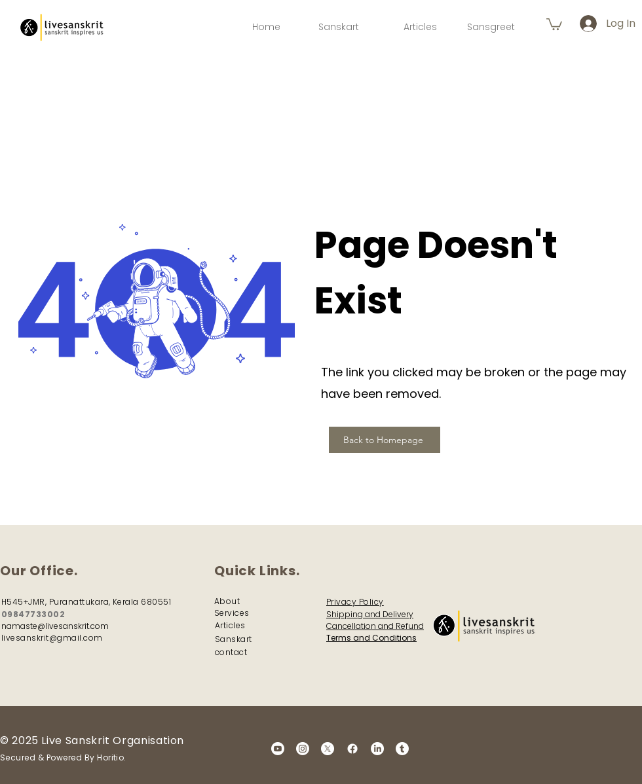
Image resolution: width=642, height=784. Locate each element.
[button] (554, 23)
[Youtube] (277, 748)
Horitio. (111, 757)
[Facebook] (352, 748)
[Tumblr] (402, 748)
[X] (327, 748)
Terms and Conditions (371, 637)
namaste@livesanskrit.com (55, 626)
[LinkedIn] (377, 748)
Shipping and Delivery (369, 614)
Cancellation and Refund (375, 626)
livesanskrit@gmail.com (52, 637)
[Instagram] (302, 748)
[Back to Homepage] (384, 440)
